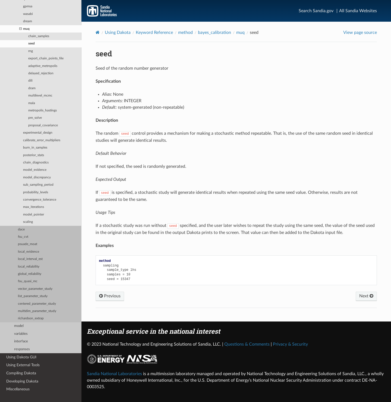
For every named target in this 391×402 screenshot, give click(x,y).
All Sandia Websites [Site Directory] (358, 11)
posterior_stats (33, 155)
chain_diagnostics (36, 162)
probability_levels (35, 192)
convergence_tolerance (39, 199)
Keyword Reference (154, 32)
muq (24, 29)
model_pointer (33, 214)
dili (30, 80)
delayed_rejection (40, 73)
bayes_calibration (214, 32)
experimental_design (37, 132)
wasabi (28, 13)
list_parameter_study (33, 296)
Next (366, 296)
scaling (28, 221)
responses (22, 349)
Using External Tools (23, 365)
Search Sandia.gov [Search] (316, 11)
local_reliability (28, 266)
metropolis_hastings (42, 110)
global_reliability (29, 273)
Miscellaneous (18, 389)
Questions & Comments (247, 344)
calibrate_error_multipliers (41, 140)
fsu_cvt (23, 236)
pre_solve (35, 117)
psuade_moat (27, 244)
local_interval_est (30, 259)
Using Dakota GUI (21, 357)
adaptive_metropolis (42, 66)
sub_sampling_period (38, 184)
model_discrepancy (37, 177)
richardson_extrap (31, 318)
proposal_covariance (43, 125)
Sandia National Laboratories (114, 374)
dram (32, 88)
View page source (360, 32)
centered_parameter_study (37, 303)
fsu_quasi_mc (27, 281)
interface (21, 341)
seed (31, 43)
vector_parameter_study (35, 288)
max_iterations (33, 206)
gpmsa (27, 6)
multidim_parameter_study (37, 311)
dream (27, 21)
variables (21, 334)
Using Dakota (118, 32)
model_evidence (34, 169)
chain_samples (38, 36)
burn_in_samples (35, 147)
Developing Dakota (22, 381)
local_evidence (28, 251)
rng (30, 51)
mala (31, 103)
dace (21, 229)
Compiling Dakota (21, 373)
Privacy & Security (290, 344)
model (19, 326)
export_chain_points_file (46, 58)
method (185, 32)
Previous (110, 296)
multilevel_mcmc (40, 95)
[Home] (98, 32)
